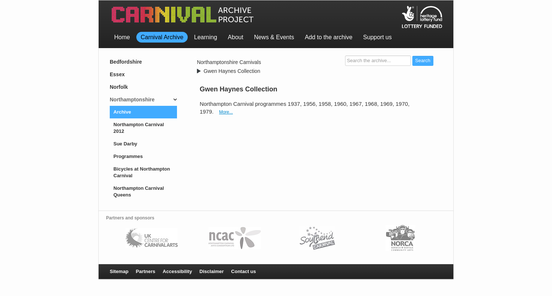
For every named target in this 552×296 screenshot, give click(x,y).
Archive (122, 112)
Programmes (128, 156)
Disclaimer (212, 271)
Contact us (243, 271)
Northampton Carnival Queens (138, 191)
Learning (205, 37)
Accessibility (177, 271)
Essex (117, 74)
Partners (146, 271)
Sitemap (119, 271)
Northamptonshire (132, 99)
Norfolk (119, 87)
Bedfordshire (126, 62)
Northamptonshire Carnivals (229, 62)
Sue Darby (125, 144)
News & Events (274, 37)
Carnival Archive (162, 37)
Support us (377, 37)
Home (122, 37)
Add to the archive (328, 37)
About (235, 37)
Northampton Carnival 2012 (138, 128)
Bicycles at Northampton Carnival (141, 172)
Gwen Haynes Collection (232, 71)
